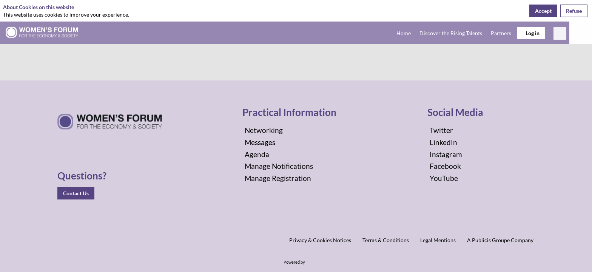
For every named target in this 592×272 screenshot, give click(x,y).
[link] (402, 33)
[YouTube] (481, 178)
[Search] (559, 35)
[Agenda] (296, 154)
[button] (531, 33)
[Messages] (296, 142)
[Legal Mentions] (438, 240)
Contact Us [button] (76, 193)
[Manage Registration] (296, 178)
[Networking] (296, 130)
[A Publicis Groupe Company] (500, 240)
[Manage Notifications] (296, 166)
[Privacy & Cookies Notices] (320, 240)
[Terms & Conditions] (385, 240)
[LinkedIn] (481, 142)
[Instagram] (481, 154)
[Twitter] (481, 130)
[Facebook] (481, 166)
